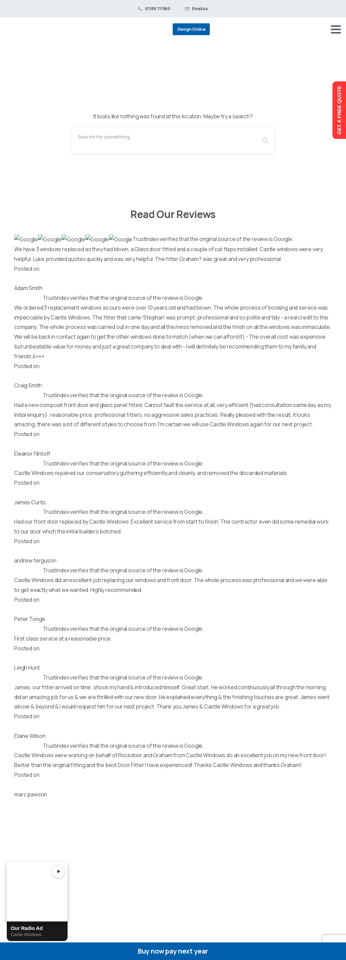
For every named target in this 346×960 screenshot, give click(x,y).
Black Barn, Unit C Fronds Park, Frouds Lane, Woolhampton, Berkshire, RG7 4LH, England (55, 707)
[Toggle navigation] (336, 29)
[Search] (164, 137)
